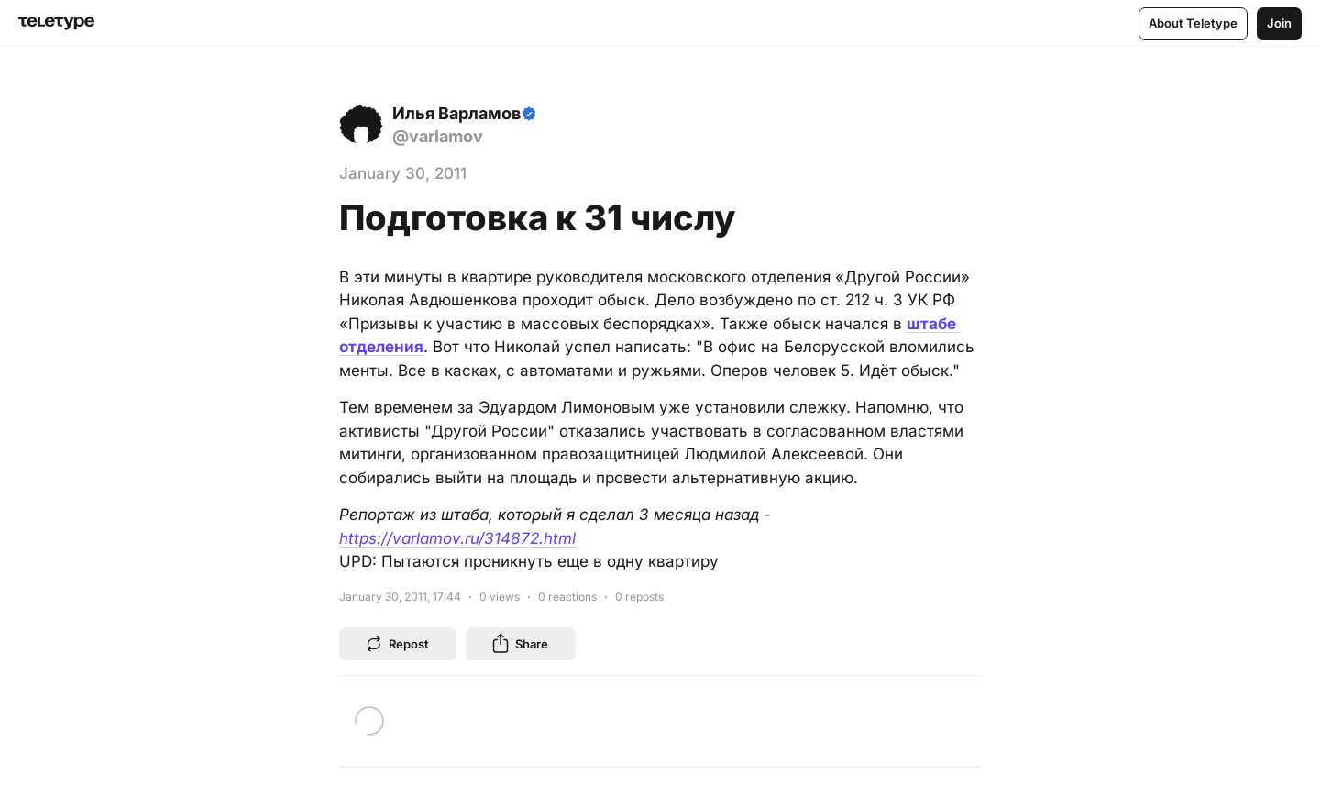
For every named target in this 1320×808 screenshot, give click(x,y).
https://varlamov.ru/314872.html (457, 538)
